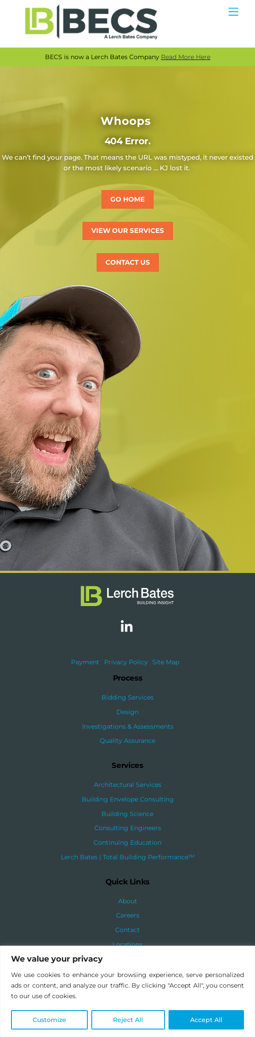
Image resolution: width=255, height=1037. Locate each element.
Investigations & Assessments (127, 726)
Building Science (127, 813)
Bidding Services (127, 697)
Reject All (128, 1020)
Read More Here (185, 57)
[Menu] (233, 12)
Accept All (206, 1020)
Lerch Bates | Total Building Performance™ (128, 857)
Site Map (165, 662)
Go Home (127, 199)
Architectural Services (127, 784)
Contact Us (127, 262)
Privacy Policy (126, 662)
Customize (49, 1020)
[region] (127, 991)
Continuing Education (127, 842)
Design (127, 711)
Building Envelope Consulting (128, 799)
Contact (127, 929)
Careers (127, 915)
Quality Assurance (127, 740)
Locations (127, 944)
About (127, 901)
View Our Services (127, 230)
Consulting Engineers (127, 827)
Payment (85, 662)
